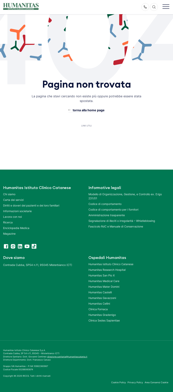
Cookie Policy (118, 382)
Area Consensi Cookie (156, 382)
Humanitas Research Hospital (107, 269)
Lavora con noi (12, 216)
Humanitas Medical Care (103, 281)
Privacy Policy (135, 382)
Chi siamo (9, 194)
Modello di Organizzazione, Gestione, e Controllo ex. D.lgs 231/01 (125, 196)
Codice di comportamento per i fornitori (113, 209)
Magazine (9, 233)
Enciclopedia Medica (16, 228)
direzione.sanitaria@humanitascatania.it (67, 356)
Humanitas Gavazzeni (102, 298)
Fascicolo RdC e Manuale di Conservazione (115, 226)
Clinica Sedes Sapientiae (104, 320)
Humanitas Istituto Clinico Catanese (110, 264)
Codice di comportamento (104, 204)
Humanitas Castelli (100, 292)
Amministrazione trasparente (106, 215)
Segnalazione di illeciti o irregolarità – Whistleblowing (121, 220)
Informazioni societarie (17, 211)
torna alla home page (89, 110)
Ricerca (8, 222)
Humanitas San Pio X (101, 275)
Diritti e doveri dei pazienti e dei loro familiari (31, 205)
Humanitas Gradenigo (102, 314)
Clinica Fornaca (98, 309)
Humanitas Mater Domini (103, 286)
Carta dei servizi (13, 199)
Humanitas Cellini (99, 303)
